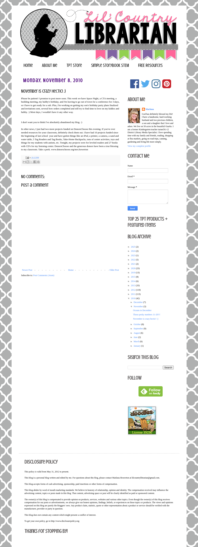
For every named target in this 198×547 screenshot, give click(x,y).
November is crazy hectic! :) (145, 319)
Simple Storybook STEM (110, 65)
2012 (133, 290)
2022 (133, 259)
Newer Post (27, 270)
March (137, 341)
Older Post (114, 270)
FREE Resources (150, 65)
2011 (133, 294)
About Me (49, 65)
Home (28, 65)
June (136, 337)
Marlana (150, 109)
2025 (133, 247)
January (137, 346)
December (138, 302)
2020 (133, 268)
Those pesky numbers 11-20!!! (146, 314)
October (137, 324)
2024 (133, 251)
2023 (133, 255)
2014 (133, 281)
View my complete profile (139, 146)
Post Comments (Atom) (43, 275)
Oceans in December (142, 310)
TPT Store (74, 65)
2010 (133, 298)
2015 (133, 277)
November (138, 306)
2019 (133, 272)
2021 (133, 264)
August (137, 333)
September (138, 328)
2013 (133, 285)
